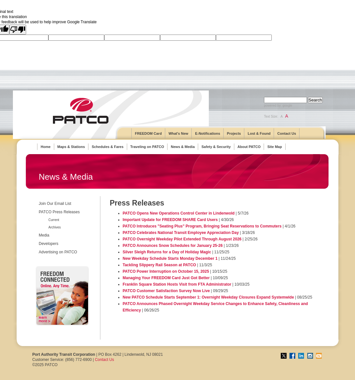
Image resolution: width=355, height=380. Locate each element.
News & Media (183, 147)
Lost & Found (259, 133)
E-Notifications (207, 133)
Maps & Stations (71, 147)
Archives (54, 227)
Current (53, 220)
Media (44, 235)
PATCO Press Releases (59, 212)
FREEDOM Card (148, 133)
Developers (48, 243)
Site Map (274, 147)
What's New (178, 133)
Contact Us (286, 133)
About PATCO (249, 147)
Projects (234, 133)
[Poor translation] (17, 30)
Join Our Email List (55, 203)
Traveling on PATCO (147, 147)
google (287, 105)
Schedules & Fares (107, 147)
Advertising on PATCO (58, 252)
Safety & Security (215, 147)
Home (46, 147)
